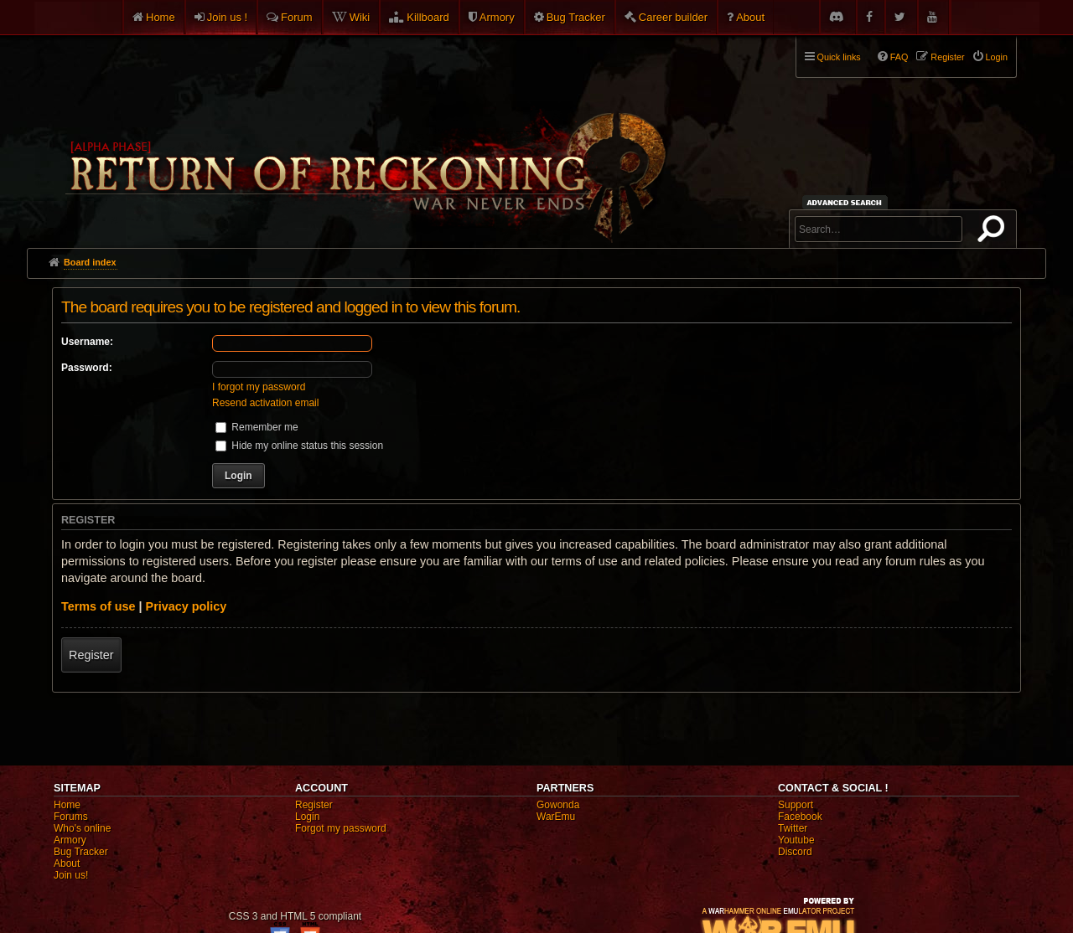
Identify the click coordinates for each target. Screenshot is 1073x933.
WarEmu (555, 816)
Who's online (82, 828)
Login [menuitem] (997, 57)
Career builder (673, 17)
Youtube (796, 840)
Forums (71, 816)
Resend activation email (265, 403)
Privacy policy (186, 606)
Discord (795, 852)
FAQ (899, 57)
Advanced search (847, 202)
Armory (497, 17)
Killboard (428, 17)
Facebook (800, 816)
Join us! (71, 875)
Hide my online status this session (299, 445)
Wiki (360, 17)
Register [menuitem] (947, 57)
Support (795, 805)
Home (160, 17)
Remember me (256, 427)
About (750, 17)
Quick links (839, 57)
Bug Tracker (576, 17)
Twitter (792, 828)
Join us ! (227, 17)
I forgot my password (258, 387)
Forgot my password (340, 828)
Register (91, 655)
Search (994, 232)
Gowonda (557, 805)
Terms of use (98, 606)
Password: (86, 368)
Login (307, 816)
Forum (297, 17)
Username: (87, 342)
